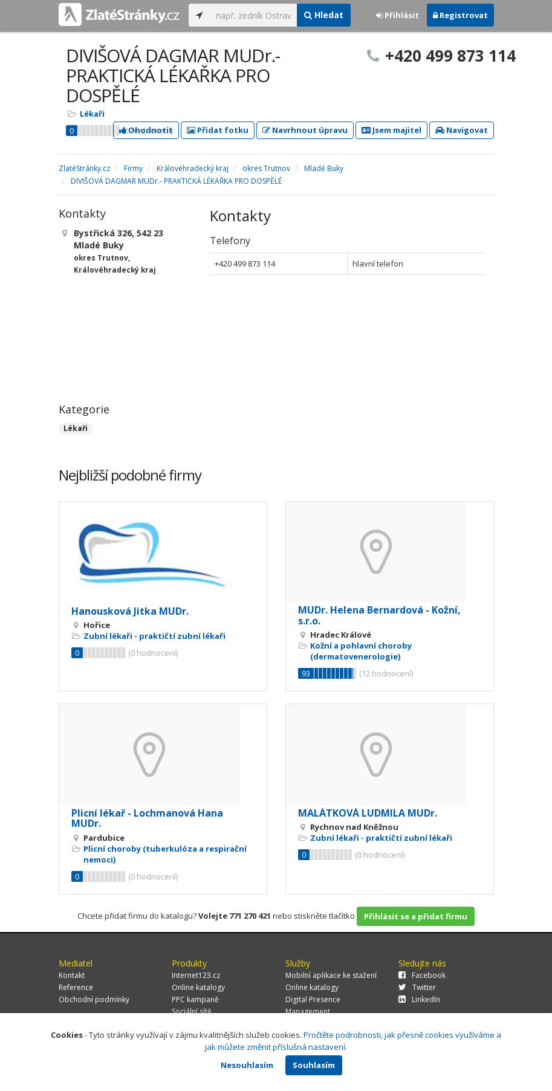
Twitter (417, 987)
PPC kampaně (195, 999)
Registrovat (460, 15)
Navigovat (461, 130)
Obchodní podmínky (94, 999)
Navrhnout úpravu (305, 130)
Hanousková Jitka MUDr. (130, 611)
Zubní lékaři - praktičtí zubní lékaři (154, 635)
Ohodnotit (146, 130)
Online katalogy (198, 987)
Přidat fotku (217, 130)
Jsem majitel (391, 130)
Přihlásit (397, 15)
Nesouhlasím (247, 1065)
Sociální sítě (192, 1011)
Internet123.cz (196, 975)
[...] (253, 15)
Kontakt (72, 975)
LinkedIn (419, 999)
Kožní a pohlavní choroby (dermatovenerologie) (361, 651)
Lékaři (92, 113)
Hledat (323, 15)
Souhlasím (314, 1065)
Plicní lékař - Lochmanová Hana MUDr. (147, 818)
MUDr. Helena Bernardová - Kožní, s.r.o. (379, 615)
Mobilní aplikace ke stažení (331, 975)
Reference (76, 987)
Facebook (422, 975)
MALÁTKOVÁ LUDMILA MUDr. (367, 813)
